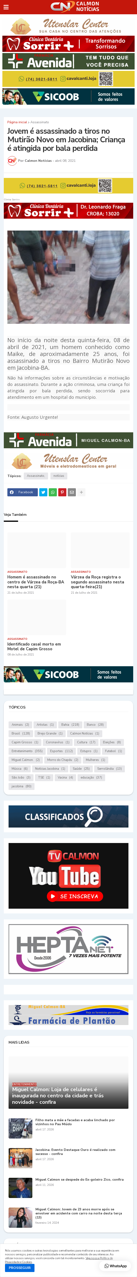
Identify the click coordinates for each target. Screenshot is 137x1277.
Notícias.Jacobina (50, 768)
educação (91, 777)
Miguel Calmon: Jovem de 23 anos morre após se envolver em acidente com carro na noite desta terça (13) (78, 1213)
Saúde (81, 768)
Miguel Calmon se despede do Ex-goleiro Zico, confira (79, 1180)
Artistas (45, 724)
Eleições (112, 742)
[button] (6, 7)
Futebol (113, 751)
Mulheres (95, 760)
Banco (95, 724)
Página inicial (17, 122)
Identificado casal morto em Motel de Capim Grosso (34, 647)
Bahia (70, 724)
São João (21, 777)
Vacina (65, 777)
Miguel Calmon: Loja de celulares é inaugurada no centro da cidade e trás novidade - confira (58, 1095)
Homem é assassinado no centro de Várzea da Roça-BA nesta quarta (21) (35, 582)
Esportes (61, 751)
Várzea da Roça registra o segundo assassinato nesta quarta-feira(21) (97, 582)
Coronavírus (57, 742)
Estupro (89, 751)
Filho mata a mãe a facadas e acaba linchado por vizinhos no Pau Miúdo (75, 1122)
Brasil (21, 733)
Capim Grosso (25, 742)
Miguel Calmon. (26, 760)
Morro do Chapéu (62, 760)
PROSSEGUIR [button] (20, 1268)
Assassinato (39, 122)
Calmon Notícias (84, 733)
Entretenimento (27, 751)
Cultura (86, 742)
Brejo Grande (50, 733)
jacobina (21, 786)
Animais (20, 724)
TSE (44, 777)
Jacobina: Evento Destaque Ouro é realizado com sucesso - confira (75, 1152)
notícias (59, 476)
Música (20, 768)
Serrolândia (109, 768)
